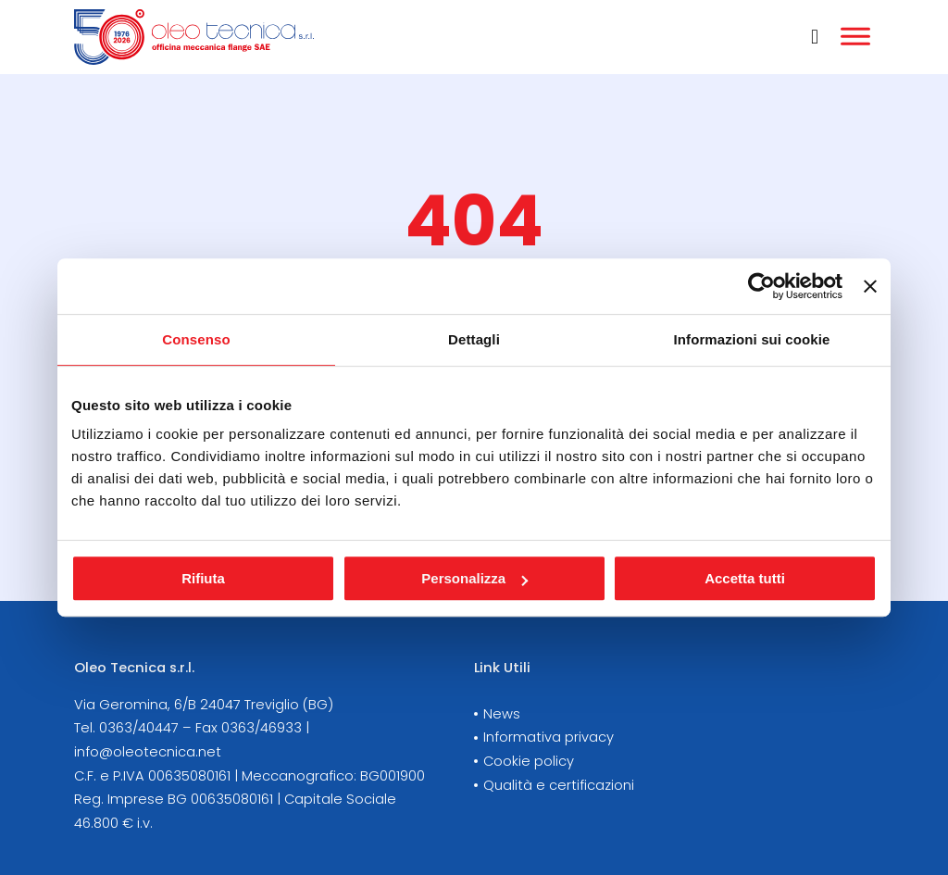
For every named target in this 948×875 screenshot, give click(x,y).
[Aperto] (855, 36)
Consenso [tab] (196, 339)
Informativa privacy (548, 737)
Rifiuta (203, 578)
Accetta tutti (745, 578)
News (501, 714)
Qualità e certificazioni (558, 785)
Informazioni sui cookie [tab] (752, 339)
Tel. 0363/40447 (126, 728)
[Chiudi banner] (870, 286)
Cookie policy (528, 761)
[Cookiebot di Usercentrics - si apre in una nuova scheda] (761, 286)
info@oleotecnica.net (147, 752)
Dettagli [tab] (474, 339)
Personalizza (474, 578)
